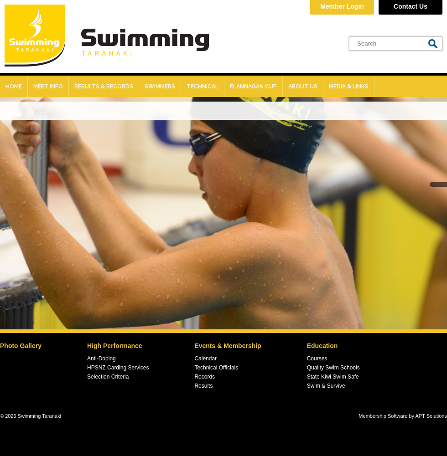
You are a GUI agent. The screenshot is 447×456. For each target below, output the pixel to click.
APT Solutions (431, 416)
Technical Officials (216, 367)
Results (203, 386)
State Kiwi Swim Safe (333, 377)
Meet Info (48, 86)
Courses (317, 358)
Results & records (103, 86)
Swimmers (160, 86)
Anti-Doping (101, 358)
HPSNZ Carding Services (118, 367)
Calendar (205, 358)
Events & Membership (227, 345)
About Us (302, 86)
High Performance (114, 345)
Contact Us (410, 6)
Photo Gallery (21, 345)
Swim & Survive (326, 386)
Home (13, 86)
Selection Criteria (108, 377)
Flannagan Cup (253, 86)
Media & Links (349, 86)
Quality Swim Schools (333, 367)
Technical (202, 86)
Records (204, 377)
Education (322, 345)
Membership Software (383, 416)
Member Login (342, 6)
